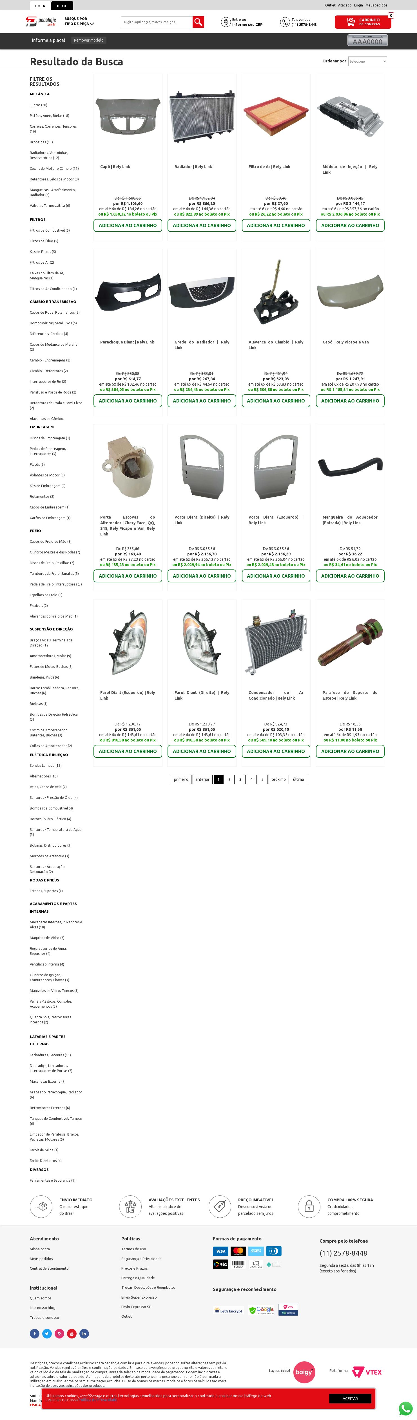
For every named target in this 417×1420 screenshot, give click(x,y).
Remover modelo (89, 40)
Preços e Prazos (135, 1269)
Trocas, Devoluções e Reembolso (150, 1289)
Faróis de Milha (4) (44, 1150)
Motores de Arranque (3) (49, 856)
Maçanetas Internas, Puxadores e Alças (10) (56, 924)
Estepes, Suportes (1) (46, 891)
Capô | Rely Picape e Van (346, 347)
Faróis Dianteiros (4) (46, 1161)
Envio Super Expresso (140, 1299)
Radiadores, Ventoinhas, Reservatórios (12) (49, 155)
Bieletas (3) (39, 704)
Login (358, 5)
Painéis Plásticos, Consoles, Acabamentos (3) (51, 1004)
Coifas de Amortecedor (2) (51, 746)
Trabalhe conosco (45, 1320)
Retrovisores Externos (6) (50, 1108)
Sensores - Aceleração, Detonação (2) (48, 869)
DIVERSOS (39, 1170)
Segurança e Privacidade (142, 1259)
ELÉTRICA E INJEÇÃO (49, 755)
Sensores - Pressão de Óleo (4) (54, 797)
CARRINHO (369, 20)
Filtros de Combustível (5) (50, 230)
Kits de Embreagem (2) (48, 486)
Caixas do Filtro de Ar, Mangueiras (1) (47, 275)
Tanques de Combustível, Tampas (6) (56, 1121)
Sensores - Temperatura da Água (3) (56, 832)
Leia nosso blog (43, 1310)
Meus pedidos (376, 5)
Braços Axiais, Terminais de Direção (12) (51, 642)
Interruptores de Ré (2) (48, 381)
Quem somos (41, 1299)
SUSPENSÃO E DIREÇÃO (51, 629)
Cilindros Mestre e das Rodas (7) (55, 552)
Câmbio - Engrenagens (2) (50, 360)
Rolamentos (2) (42, 496)
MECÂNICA (40, 94)
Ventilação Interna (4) (47, 964)
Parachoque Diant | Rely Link (126, 347)
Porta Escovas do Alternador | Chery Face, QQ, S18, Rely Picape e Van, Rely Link (127, 531)
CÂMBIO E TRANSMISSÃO (53, 302)
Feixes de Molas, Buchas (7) (51, 666)
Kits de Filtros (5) (43, 252)
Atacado (345, 5)
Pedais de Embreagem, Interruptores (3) (48, 451)
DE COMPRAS (369, 24)
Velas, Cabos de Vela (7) (48, 787)
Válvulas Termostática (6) (50, 205)
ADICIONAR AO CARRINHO (128, 223)
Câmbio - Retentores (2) (49, 371)
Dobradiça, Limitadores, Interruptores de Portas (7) (51, 1068)
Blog (66, 6)
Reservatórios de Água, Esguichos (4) (48, 951)
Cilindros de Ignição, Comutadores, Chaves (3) (49, 977)
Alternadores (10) (44, 776)
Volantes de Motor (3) (47, 475)
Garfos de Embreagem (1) (50, 518)
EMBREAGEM (42, 427)
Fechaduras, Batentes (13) (50, 1055)
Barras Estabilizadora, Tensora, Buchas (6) (54, 690)
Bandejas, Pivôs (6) (44, 677)
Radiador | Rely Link (193, 168)
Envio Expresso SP (137, 1310)
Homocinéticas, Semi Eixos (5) (53, 323)
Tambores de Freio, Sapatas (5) (54, 573)
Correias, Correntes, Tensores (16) (53, 129)
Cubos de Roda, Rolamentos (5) (55, 312)
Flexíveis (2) (39, 605)
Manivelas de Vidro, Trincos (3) (54, 990)
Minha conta (40, 1249)
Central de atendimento (50, 1269)
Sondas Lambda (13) (46, 765)
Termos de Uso (134, 1249)
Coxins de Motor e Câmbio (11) (54, 168)
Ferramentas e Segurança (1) (52, 1180)
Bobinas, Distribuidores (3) (51, 845)
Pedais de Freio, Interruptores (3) (56, 584)
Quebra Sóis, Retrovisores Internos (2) (50, 1019)
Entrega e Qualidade (139, 1279)
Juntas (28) (38, 105)
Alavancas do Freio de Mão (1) (54, 616)
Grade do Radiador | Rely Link (201, 347)
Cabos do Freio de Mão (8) (51, 541)
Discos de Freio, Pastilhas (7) (52, 563)
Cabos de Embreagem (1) (50, 507)
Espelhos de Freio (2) (46, 595)
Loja (42, 6)
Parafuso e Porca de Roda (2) (53, 392)
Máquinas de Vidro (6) (47, 938)
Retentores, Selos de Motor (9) (54, 179)
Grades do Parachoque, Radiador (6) (56, 1094)
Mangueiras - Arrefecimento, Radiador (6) (53, 192)
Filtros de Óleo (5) (44, 241)
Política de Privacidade (98, 1400)
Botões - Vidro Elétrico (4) (50, 819)
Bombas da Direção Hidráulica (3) (54, 717)
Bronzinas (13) (41, 142)
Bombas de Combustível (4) (51, 808)
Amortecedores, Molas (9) (50, 656)
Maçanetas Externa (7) (48, 1081)
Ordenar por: (334, 61)
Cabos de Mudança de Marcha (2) (53, 347)
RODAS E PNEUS (44, 880)
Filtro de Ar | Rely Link (269, 168)
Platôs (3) (37, 464)
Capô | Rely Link (116, 168)
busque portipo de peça (79, 21)
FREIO (35, 531)
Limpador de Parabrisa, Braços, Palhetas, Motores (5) (54, 1136)
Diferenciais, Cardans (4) (49, 334)
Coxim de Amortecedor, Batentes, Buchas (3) (49, 732)
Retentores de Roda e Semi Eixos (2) (56, 405)
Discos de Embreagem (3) (50, 438)
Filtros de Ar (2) (42, 262)
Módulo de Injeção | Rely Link (350, 168)
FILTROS (38, 219)
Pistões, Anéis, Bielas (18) (49, 115)
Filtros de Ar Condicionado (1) (53, 289)
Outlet (330, 5)
